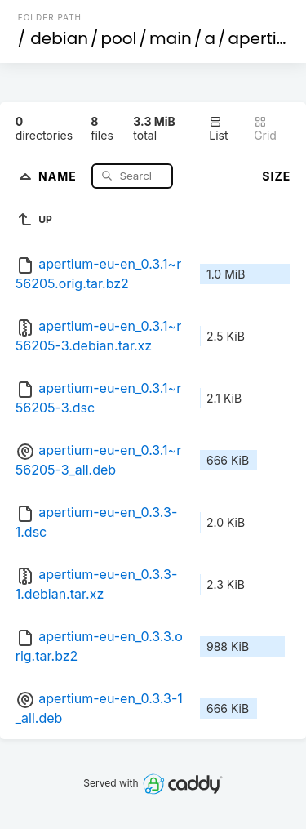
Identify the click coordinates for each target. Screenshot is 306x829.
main (170, 38)
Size (276, 176)
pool (119, 38)
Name (59, 175)
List (218, 128)
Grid (265, 128)
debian (59, 38)
